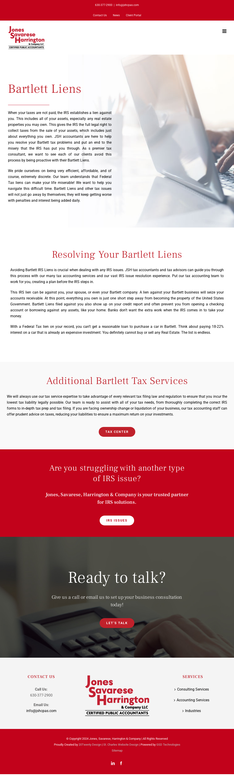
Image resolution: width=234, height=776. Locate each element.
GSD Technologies (168, 744)
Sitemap (117, 750)
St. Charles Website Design (120, 744)
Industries (193, 711)
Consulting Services (193, 689)
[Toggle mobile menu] (224, 31)
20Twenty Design (90, 744)
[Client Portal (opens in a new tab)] (133, 15)
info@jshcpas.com (127, 5)
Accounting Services (193, 700)
